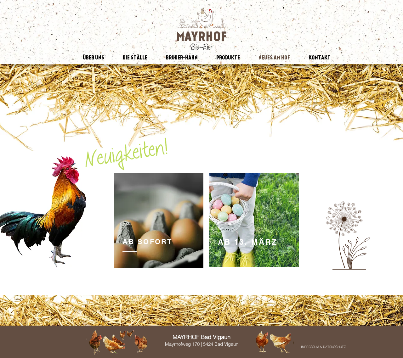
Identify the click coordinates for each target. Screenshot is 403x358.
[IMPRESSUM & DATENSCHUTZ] (323, 347)
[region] (158, 221)
